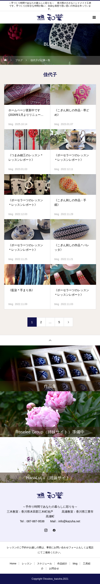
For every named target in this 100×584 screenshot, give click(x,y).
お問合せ (54, 568)
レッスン (27, 563)
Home (13, 563)
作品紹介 (62, 563)
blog (10, 124)
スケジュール (44, 563)
